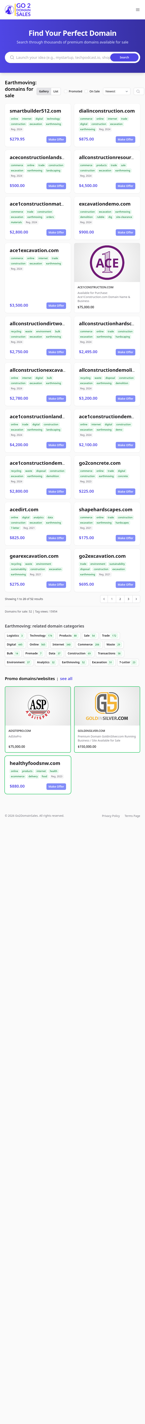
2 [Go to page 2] (120, 599)
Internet (62, 644)
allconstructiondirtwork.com (44, 323)
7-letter (15, 528)
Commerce (89, 644)
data (50, 517)
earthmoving (53, 124)
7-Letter (128, 662)
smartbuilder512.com (35, 110)
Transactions (110, 653)
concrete (123, 476)
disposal (110, 378)
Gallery (44, 91)
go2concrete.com (100, 463)
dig (110, 217)
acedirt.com (24, 509)
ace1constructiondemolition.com (49, 463)
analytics (39, 517)
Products (68, 635)
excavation (35, 124)
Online (38, 644)
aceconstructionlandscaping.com (49, 157)
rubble (100, 217)
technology (53, 118)
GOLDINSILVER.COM (91, 731)
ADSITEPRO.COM (19, 731)
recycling (16, 331)
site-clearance (124, 217)
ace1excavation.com (34, 250)
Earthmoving (74, 662)
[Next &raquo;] (136, 599)
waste (28, 331)
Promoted (75, 91)
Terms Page (132, 816)
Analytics (46, 662)
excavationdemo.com (105, 203)
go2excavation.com (102, 555)
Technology (42, 635)
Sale (90, 635)
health (53, 771)
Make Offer (56, 139)
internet (27, 118)
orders (50, 217)
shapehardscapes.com (105, 509)
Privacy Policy (111, 816)
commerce (86, 118)
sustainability (18, 569)
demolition (86, 217)
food (44, 776)
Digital (15, 644)
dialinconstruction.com (107, 110)
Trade (110, 635)
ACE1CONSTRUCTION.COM (95, 287)
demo (119, 429)
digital (39, 118)
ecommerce (17, 776)
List (55, 91)
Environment (19, 662)
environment (43, 331)
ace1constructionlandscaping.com (51, 416)
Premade (34, 653)
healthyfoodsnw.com (35, 763)
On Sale (94, 91)
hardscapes (122, 522)
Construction (80, 653)
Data (55, 653)
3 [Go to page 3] (128, 599)
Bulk (13, 653)
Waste (114, 644)
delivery (33, 776)
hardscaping (123, 336)
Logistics (15, 635)
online (14, 118)
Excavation (103, 662)
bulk (57, 331)
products (101, 165)
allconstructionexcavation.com (47, 370)
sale (123, 165)
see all (66, 678)
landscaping (53, 170)
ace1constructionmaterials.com (48, 203)
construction (18, 124)
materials (16, 222)
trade (124, 118)
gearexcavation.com (34, 555)
